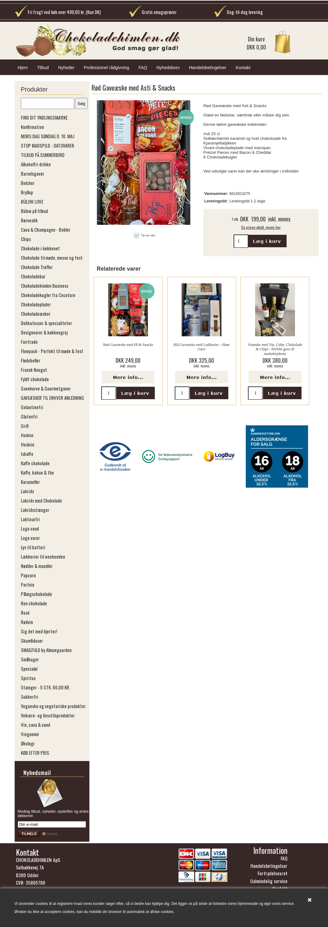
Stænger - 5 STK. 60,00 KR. (45, 687)
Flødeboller (30, 360)
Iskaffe (27, 453)
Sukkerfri (29, 696)
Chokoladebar (33, 276)
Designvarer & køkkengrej (44, 332)
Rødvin (27, 621)
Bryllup (27, 192)
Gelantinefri (32, 407)
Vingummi (30, 734)
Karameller (30, 481)
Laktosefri (30, 519)
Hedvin (27, 435)
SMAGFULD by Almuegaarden (46, 649)
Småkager (30, 659)
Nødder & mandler (37, 565)
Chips (26, 238)
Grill (24, 425)
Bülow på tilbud (34, 210)
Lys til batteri (33, 547)
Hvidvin (27, 444)
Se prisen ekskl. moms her (261, 227)
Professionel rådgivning (106, 67)
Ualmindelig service (269, 881)
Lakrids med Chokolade (41, 500)
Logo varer (30, 537)
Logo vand (30, 528)
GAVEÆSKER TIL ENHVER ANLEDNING (52, 397)
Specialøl (29, 668)
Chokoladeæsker (35, 313)
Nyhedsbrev (168, 67)
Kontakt (242, 67)
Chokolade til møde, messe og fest (52, 257)
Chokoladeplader (36, 304)
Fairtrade (29, 341)
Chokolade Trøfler (37, 266)
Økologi (28, 743)
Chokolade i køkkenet (40, 248)
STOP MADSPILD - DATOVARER (47, 145)
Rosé (25, 612)
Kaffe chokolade (35, 463)
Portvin (27, 584)
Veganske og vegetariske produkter (53, 705)
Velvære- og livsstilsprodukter (48, 715)
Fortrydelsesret (273, 873)
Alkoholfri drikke (36, 164)
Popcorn (28, 575)
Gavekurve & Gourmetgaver (46, 388)
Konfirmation (32, 126)
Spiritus (28, 677)
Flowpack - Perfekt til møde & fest (52, 351)
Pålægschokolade (36, 593)
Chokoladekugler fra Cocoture (48, 294)
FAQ (142, 67)
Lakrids (27, 491)
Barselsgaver (32, 173)
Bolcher (28, 182)
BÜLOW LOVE (32, 201)
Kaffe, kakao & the (37, 472)
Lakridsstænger (35, 509)
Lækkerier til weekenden (43, 556)
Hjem (23, 67)
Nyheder (66, 67)
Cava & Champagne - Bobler (45, 229)
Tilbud (43, 67)
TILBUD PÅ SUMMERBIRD (42, 154)
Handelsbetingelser (207, 67)
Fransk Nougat (34, 369)
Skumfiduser (32, 640)
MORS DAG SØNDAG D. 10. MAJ (47, 136)
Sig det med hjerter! (39, 631)
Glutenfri (29, 416)
